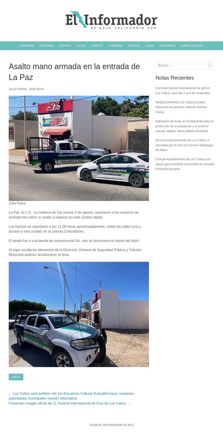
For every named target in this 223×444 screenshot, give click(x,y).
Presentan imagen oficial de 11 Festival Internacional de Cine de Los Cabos (70, 403)
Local (16, 377)
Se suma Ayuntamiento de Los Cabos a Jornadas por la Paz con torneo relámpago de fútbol (184, 145)
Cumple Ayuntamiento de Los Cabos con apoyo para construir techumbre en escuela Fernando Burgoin (184, 164)
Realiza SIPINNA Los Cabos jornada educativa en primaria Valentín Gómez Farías (181, 107)
